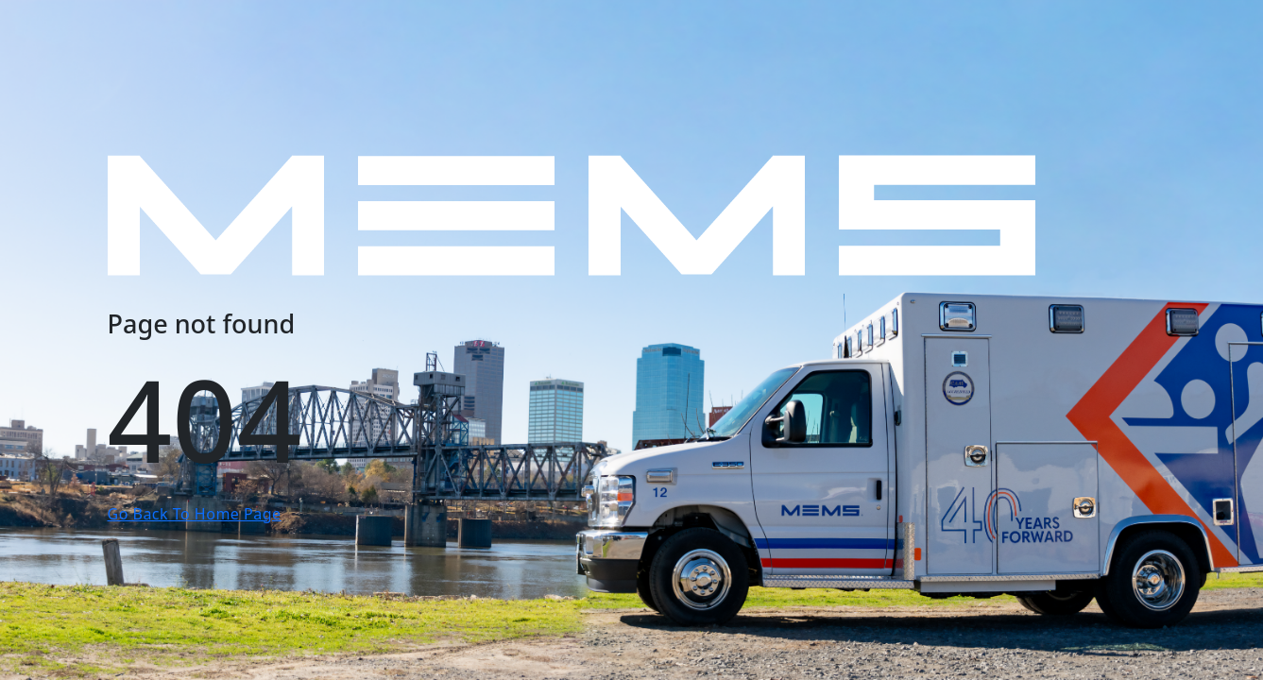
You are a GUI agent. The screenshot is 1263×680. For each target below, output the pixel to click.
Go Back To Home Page (195, 513)
